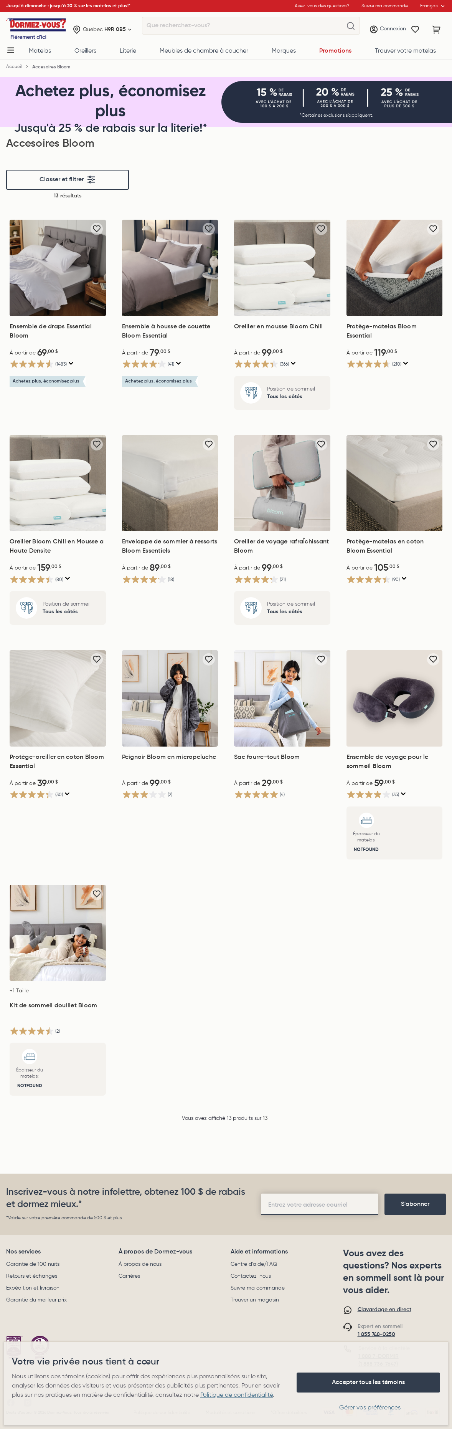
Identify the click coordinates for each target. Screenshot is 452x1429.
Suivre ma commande (258, 1288)
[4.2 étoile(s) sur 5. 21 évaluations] (260, 579)
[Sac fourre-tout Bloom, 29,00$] (282, 698)
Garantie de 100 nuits (32, 1264)
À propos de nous (140, 1264)
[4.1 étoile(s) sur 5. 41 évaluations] (148, 364)
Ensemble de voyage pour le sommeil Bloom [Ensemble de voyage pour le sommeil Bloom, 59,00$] (387, 762)
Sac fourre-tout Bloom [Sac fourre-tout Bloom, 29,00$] (267, 757)
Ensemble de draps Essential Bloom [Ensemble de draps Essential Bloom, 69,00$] (51, 331)
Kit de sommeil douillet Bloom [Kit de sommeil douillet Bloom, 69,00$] (53, 1006)
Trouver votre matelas (405, 51)
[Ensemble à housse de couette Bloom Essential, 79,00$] (170, 268)
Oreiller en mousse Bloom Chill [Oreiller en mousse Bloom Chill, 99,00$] (278, 327)
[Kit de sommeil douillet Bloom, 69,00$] (58, 933)
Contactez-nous (251, 1276)
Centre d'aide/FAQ (254, 1264)
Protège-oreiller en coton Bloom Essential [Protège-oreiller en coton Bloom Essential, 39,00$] (57, 762)
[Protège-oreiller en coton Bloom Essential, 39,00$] (58, 698)
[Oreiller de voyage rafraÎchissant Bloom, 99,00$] (282, 483)
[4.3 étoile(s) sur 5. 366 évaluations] (261, 364)
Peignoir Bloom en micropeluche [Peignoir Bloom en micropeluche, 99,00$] (169, 757)
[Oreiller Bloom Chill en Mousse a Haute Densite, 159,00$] (58, 483)
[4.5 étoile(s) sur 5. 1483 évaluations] (38, 364)
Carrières (129, 1276)
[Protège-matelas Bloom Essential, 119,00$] (394, 268)
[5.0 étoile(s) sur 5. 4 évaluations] (259, 795)
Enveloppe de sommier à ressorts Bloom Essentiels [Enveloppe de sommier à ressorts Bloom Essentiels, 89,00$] (170, 546)
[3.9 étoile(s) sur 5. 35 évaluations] (372, 795)
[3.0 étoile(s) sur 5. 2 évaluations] (147, 795)
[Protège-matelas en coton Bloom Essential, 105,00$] (394, 483)
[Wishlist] (415, 29)
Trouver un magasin (255, 1300)
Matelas (40, 51)
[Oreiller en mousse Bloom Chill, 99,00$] (282, 268)
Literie (128, 51)
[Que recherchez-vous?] (351, 26)
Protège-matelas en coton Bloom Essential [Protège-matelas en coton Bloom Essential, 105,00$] (385, 546)
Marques (284, 51)
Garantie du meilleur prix (36, 1300)
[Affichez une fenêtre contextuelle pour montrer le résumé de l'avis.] (71, 363)
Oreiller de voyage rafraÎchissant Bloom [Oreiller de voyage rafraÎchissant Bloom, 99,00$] (281, 546)
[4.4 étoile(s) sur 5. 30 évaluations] (36, 795)
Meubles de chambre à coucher (204, 51)
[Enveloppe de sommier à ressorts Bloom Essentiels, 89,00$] (170, 483)
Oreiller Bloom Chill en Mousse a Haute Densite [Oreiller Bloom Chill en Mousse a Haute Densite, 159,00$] (57, 546)
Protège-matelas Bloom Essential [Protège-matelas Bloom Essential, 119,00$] (381, 331)
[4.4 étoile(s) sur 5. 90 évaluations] (373, 579)
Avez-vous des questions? (322, 6)
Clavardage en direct (384, 1309)
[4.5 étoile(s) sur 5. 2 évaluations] (35, 1031)
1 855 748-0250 (376, 1334)
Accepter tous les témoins (368, 1382)
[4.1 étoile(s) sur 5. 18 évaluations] (148, 579)
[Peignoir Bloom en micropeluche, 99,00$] (170, 698)
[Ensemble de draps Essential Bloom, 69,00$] (58, 268)
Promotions (335, 51)
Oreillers (85, 51)
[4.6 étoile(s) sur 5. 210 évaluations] (373, 364)
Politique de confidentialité (236, 1395)
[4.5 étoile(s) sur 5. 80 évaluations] (36, 579)
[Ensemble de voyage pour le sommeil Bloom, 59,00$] (394, 698)
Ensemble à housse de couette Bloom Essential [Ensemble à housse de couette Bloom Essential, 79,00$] (166, 331)
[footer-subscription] (415, 1204)
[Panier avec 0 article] (436, 29)
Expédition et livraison (32, 1288)
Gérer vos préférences (370, 1408)
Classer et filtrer (68, 179)
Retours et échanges (31, 1276)
